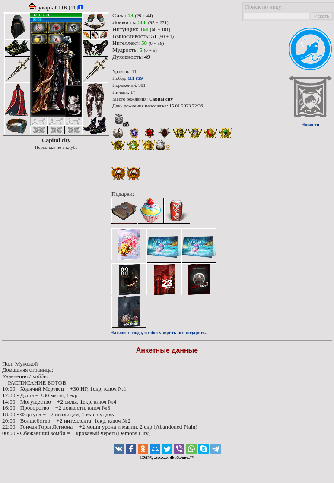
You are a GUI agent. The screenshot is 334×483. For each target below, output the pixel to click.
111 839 (135, 78)
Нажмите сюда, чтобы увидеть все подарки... (158, 332)
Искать (321, 16)
